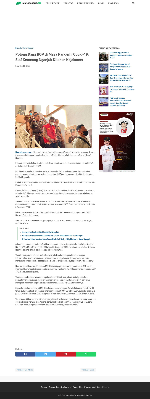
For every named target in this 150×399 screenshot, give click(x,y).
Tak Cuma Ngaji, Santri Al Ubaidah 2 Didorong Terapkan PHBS (121, 55)
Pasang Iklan (77, 387)
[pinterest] (66, 354)
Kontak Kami (66, 387)
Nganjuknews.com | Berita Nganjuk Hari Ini (78, 395)
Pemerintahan (53, 3)
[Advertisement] (75, 26)
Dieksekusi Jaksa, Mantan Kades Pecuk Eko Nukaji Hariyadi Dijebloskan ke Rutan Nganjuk (56, 239)
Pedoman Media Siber (92, 387)
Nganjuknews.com (23, 152)
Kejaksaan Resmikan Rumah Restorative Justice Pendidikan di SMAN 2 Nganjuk (52, 236)
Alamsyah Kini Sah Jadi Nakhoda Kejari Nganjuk (40, 232)
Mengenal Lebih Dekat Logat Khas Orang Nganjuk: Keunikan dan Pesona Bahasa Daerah (121, 77)
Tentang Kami (54, 387)
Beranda (44, 387)
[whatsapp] (86, 354)
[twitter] (45, 354)
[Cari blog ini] (133, 3)
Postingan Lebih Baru (25, 370)
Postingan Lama (88, 370)
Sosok (101, 3)
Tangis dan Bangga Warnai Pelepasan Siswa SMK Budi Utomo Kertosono (120, 66)
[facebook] (25, 354)
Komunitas (113, 3)
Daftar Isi (105, 387)
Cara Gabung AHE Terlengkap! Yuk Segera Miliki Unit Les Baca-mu (122, 89)
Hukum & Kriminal (85, 3)
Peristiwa (68, 3)
